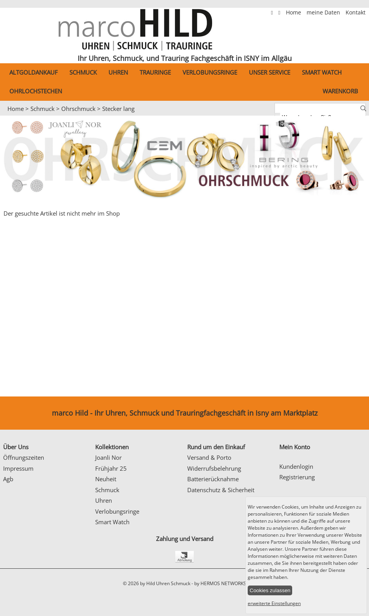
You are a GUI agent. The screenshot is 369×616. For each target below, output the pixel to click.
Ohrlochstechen (35, 91)
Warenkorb (340, 91)
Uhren (118, 72)
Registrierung (297, 477)
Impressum (18, 468)
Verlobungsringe (210, 72)
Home (294, 12)
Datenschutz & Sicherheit (220, 490)
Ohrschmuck (78, 108)
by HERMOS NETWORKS (220, 583)
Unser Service (269, 72)
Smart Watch (322, 72)
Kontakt (355, 12)
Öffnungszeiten (23, 457)
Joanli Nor (108, 457)
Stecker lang (118, 108)
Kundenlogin (296, 466)
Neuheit (105, 479)
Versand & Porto (209, 457)
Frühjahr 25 (111, 468)
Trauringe (155, 72)
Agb (8, 479)
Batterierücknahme (213, 479)
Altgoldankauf (33, 72)
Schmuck (83, 72)
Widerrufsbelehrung (214, 468)
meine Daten (324, 12)
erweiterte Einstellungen (274, 603)
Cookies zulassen (270, 590)
